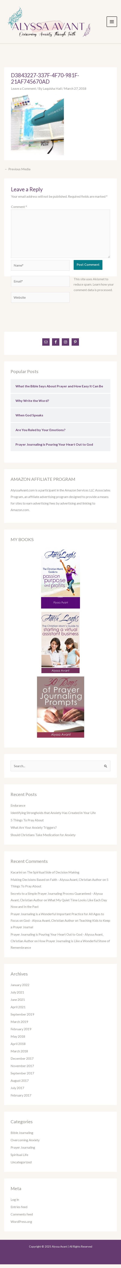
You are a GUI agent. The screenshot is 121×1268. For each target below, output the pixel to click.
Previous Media (17, 173)
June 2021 (18, 1003)
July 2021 (17, 996)
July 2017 (17, 1091)
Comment (19, 210)
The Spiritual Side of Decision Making (53, 876)
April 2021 (18, 1010)
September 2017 (22, 1077)
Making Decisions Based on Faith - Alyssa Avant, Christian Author (56, 883)
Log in (15, 1203)
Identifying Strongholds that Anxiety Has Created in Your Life (53, 816)
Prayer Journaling (23, 1151)
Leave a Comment (23, 92)
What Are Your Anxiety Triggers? (34, 831)
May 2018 (18, 1040)
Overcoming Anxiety (25, 1144)
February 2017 (21, 1099)
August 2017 (20, 1084)
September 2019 (22, 1018)
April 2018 (18, 1047)
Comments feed (22, 1218)
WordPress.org (21, 1225)
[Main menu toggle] (115, 23)
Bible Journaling (22, 1136)
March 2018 (19, 1055)
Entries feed (19, 1210)
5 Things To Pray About (27, 824)
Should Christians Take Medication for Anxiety (43, 838)
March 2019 (19, 1025)
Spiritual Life (19, 1158)
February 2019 (21, 1033)
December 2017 (22, 1062)
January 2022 (20, 988)
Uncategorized (21, 1166)
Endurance (18, 809)
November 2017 (22, 1069)
